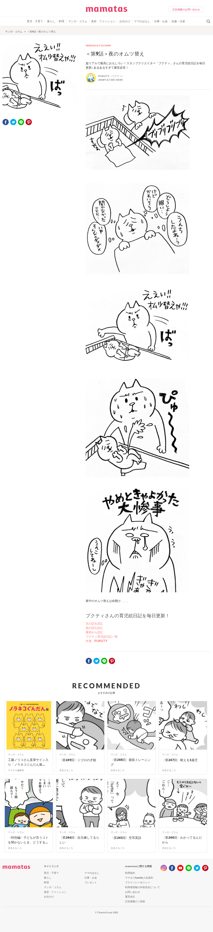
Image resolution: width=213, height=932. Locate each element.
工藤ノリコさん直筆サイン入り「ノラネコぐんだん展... (28, 762)
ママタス (106, 10)
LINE (21, 122)
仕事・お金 (161, 21)
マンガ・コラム (77, 21)
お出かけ (124, 21)
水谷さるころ (66, 770)
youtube (180, 868)
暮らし (51, 21)
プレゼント (90, 882)
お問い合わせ (132, 892)
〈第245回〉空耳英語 (126, 837)
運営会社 (130, 896)
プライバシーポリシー (137, 882)
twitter (13, 122)
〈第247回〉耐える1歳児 (180, 760)
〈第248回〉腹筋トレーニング (131, 762)
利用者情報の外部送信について (142, 887)
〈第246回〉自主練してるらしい (79, 840)
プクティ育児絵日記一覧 (102, 636)
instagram (164, 868)
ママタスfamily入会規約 (139, 877)
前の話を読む (94, 628)
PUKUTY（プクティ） (111, 76)
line (189, 868)
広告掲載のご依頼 (135, 901)
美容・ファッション (103, 21)
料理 (61, 21)
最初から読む (94, 632)
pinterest (29, 122)
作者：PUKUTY (96, 641)
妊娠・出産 (178, 21)
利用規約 (130, 872)
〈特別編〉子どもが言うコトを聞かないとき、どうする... (28, 840)
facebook (5, 122)
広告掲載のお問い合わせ (186, 9)
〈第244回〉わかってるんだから (182, 840)
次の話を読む (94, 623)
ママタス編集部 (16, 770)
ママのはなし (142, 21)
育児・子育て (35, 21)
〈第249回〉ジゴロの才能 (77, 760)
